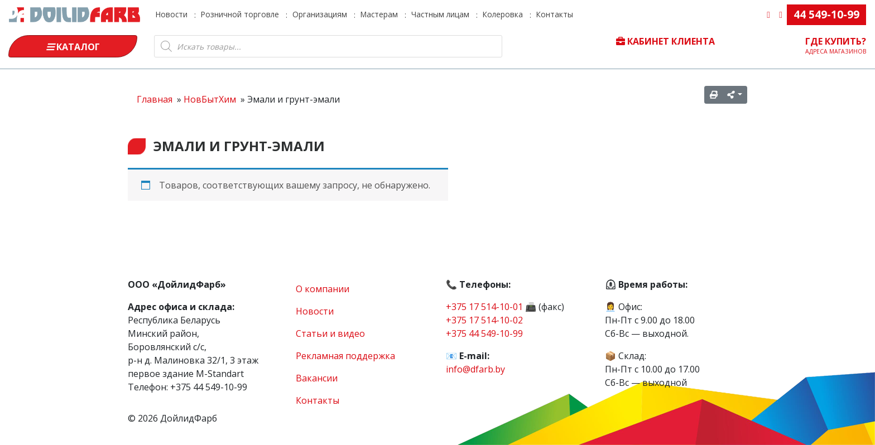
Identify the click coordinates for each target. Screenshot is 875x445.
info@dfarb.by (475, 369)
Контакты (554, 14)
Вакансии (317, 378)
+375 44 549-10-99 (484, 333)
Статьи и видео (330, 333)
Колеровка (503, 14)
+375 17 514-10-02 (484, 320)
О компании (322, 289)
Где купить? (836, 45)
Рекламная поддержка (345, 356)
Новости (172, 14)
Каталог (73, 47)
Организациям (319, 14)
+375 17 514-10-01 (484, 307)
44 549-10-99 (826, 14)
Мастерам (379, 14)
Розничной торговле (240, 14)
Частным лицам (440, 14)
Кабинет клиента (665, 41)
